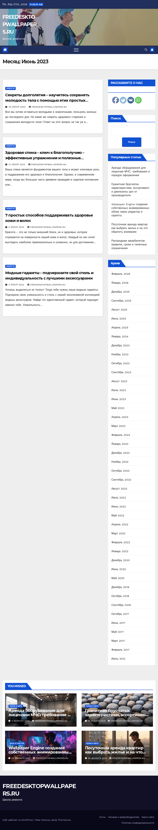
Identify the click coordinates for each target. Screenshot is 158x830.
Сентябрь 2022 (121, 479)
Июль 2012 (118, 658)
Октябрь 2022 (120, 470)
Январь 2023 (119, 443)
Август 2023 (119, 381)
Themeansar (64, 820)
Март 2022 (118, 533)
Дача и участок (16, 743)
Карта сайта (148, 817)
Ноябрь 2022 (119, 461)
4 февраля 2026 (21, 721)
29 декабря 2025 (98, 758)
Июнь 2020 (118, 569)
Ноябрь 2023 (119, 354)
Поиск (116, 118)
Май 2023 (117, 408)
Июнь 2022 (118, 506)
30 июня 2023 (17, 107)
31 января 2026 (97, 721)
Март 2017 (118, 640)
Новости (10, 88)
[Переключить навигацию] (76, 50)
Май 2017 (117, 631)
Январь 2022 (119, 551)
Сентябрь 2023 (121, 372)
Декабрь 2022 (120, 452)
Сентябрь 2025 (121, 300)
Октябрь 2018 (120, 596)
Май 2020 (117, 578)
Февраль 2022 (120, 542)
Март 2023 (118, 426)
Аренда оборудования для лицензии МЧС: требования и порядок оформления (130, 171)
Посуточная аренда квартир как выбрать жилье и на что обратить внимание (129, 228)
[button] (146, 49)
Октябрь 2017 (120, 614)
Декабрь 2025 (120, 291)
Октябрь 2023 (120, 363)
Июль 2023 (118, 390)
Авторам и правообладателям (123, 817)
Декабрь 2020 (120, 560)
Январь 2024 (119, 336)
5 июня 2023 (17, 227)
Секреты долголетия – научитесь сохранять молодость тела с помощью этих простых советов (47, 100)
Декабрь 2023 (120, 345)
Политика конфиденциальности (138, 823)
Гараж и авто (15, 706)
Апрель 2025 (119, 327)
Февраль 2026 (120, 273)
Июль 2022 (118, 497)
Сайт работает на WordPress (18, 820)
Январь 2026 (119, 282)
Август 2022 (119, 488)
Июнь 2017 (118, 622)
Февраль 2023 (120, 435)
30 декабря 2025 (21, 758)
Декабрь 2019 (120, 587)
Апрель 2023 (119, 417)
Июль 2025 (118, 318)
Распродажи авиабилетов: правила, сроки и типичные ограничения (129, 244)
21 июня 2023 (17, 164)
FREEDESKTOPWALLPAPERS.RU (19, 24)
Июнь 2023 (118, 399)
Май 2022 (117, 515)
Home (102, 817)
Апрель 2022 (119, 524)
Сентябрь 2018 (121, 605)
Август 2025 (119, 309)
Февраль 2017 (120, 649)
